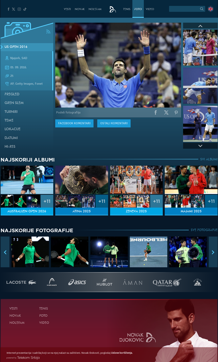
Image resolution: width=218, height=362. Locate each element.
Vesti (67, 9)
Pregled (12, 94)
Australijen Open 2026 (26, 211)
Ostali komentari (114, 123)
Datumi (11, 138)
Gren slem (14, 103)
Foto (138, 9)
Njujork (15, 58)
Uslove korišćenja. (122, 353)
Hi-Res (10, 147)
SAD (24, 58)
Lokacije (13, 129)
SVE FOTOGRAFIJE (204, 230)
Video (150, 9)
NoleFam (95, 9)
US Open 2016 (16, 47)
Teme (9, 121)
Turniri (11, 112)
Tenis (126, 9)
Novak (80, 9)
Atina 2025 (82, 211)
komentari (74, 123)
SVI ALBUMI (209, 159)
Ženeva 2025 (136, 211)
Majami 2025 (191, 211)
